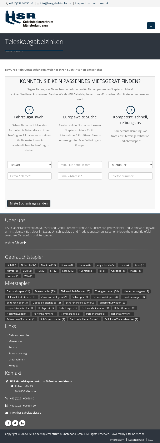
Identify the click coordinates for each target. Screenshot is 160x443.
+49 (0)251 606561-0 (21, 3)
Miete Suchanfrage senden (29, 203)
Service (13, 347)
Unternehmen (17, 359)
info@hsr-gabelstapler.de (55, 3)
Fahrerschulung (18, 353)
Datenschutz (136, 440)
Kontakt (105, 3)
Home (8, 51)
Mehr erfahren (15, 242)
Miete (19, 51)
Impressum (117, 440)
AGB (150, 440)
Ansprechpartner (85, 3)
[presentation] (39, 192)
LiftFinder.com (135, 434)
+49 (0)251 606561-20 (23, 405)
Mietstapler (15, 341)
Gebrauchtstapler (19, 335)
